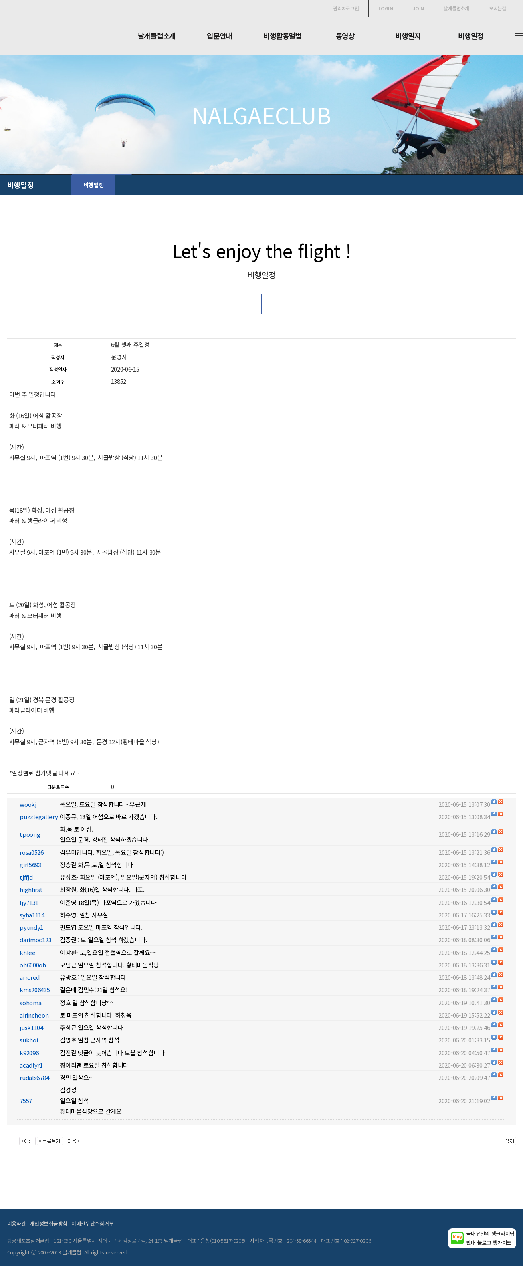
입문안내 (219, 35)
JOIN (418, 8)
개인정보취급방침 (48, 1223)
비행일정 (470, 35)
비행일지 (407, 35)
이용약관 (16, 1223)
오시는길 (497, 8)
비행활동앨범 (282, 35)
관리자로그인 (346, 8)
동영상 (345, 35)
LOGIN (385, 8)
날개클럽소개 (456, 8)
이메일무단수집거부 (92, 1223)
